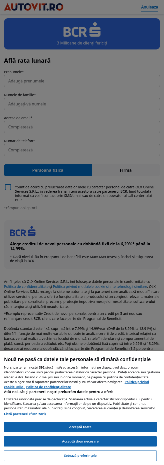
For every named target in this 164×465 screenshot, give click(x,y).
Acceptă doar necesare (80, 441)
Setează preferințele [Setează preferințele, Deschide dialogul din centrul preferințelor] (80, 455)
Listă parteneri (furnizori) (25, 414)
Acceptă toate (80, 427)
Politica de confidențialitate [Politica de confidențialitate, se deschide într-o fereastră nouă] (48, 387)
